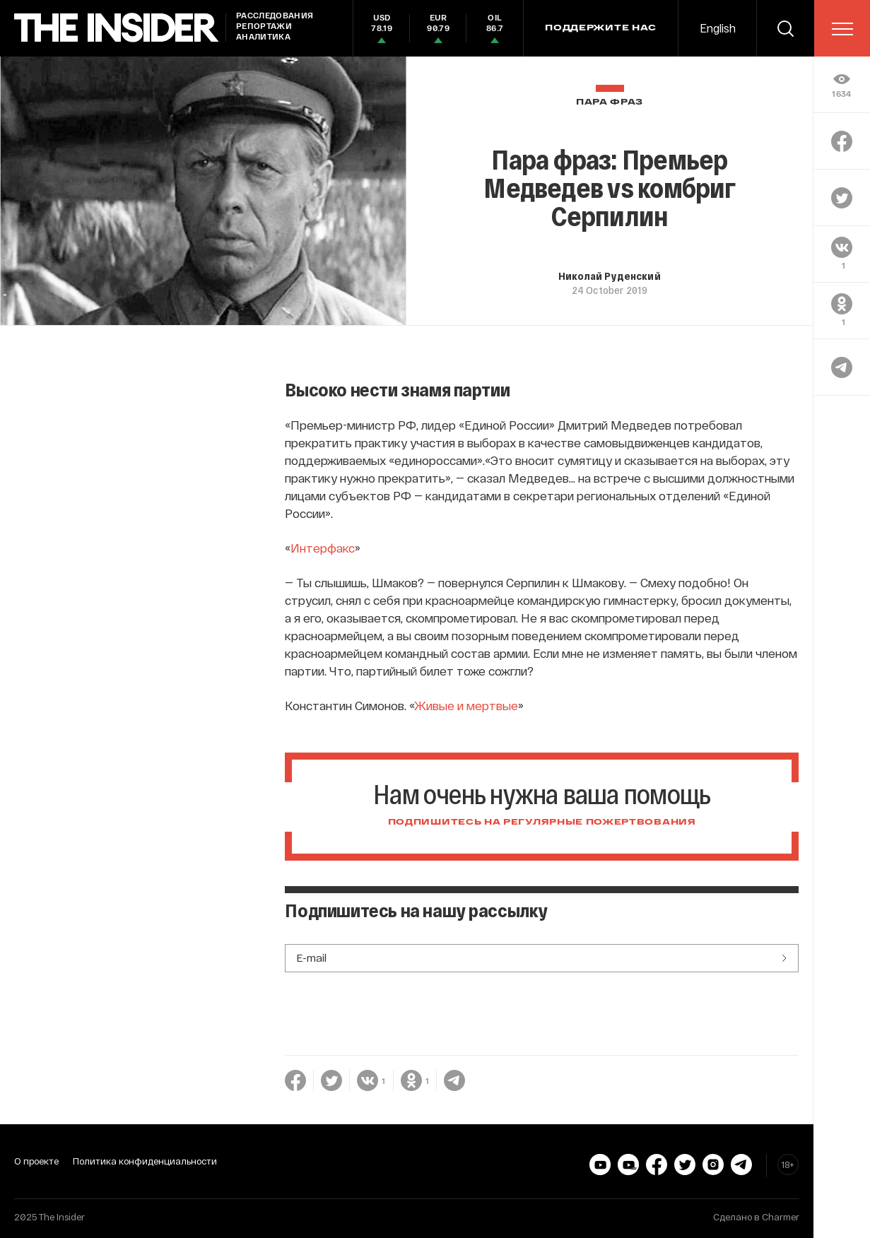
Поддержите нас (601, 28)
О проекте (36, 1161)
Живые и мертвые (466, 705)
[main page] (116, 27)
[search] (785, 28)
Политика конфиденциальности (145, 1161)
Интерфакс (322, 548)
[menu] (842, 29)
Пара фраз (609, 102)
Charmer (780, 1216)
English (718, 28)
